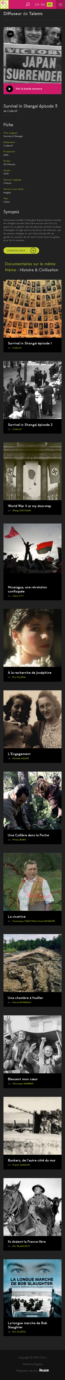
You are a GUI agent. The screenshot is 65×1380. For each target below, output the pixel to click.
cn (37, 4)
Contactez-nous (16, 250)
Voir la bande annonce (29, 88)
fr (49, 4)
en (43, 4)
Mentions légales (32, 1364)
